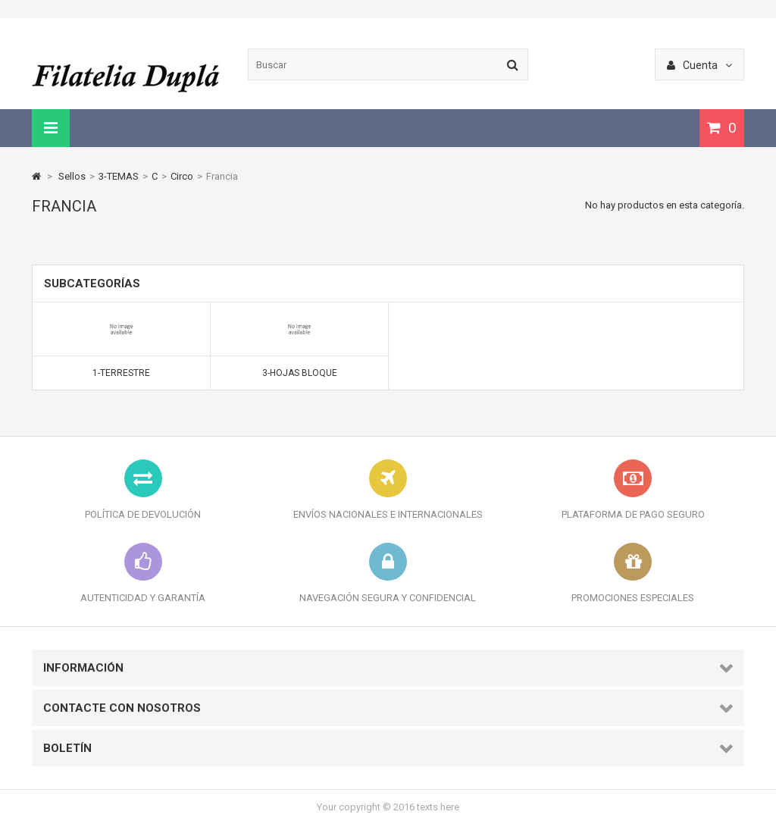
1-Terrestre (121, 373)
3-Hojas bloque (299, 373)
